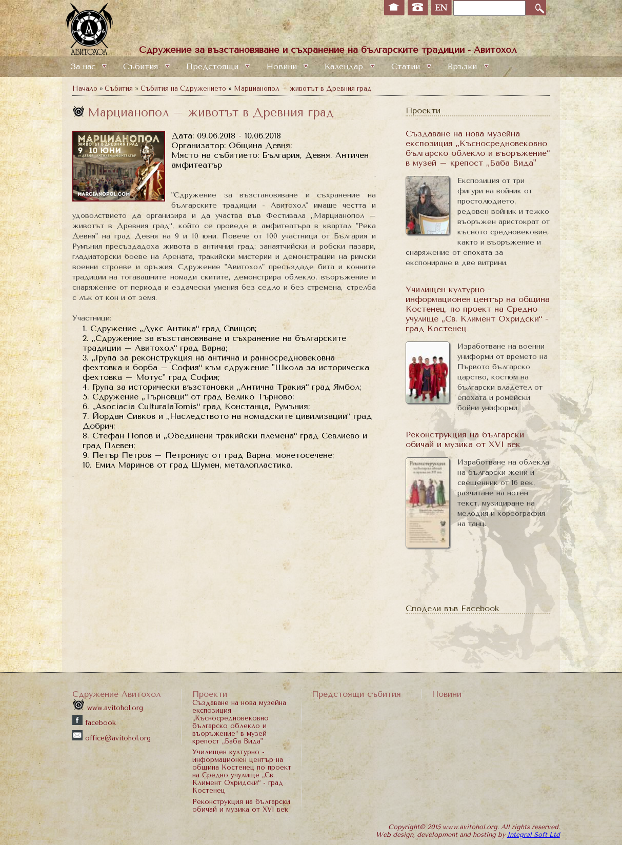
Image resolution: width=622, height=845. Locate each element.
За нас (82, 66)
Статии (405, 66)
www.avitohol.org (107, 708)
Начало (84, 88)
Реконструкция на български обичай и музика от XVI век (465, 439)
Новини (282, 66)
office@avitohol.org (111, 738)
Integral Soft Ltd (533, 834)
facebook (94, 723)
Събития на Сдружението (183, 88)
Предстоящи (212, 66)
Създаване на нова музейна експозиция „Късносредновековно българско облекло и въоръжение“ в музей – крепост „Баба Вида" (478, 148)
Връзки (462, 66)
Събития (140, 66)
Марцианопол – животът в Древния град (303, 88)
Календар (344, 66)
